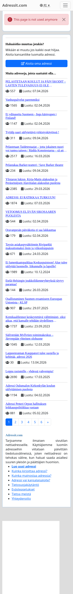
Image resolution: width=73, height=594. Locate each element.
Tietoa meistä (21, 494)
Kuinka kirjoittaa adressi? (29, 471)
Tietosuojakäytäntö (25, 485)
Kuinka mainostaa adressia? (31, 476)
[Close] (63, 19)
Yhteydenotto (21, 498)
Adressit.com (14, 5)
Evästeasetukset (23, 489)
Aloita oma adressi (36, 63)
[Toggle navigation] (65, 5)
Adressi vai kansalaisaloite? (31, 480)
